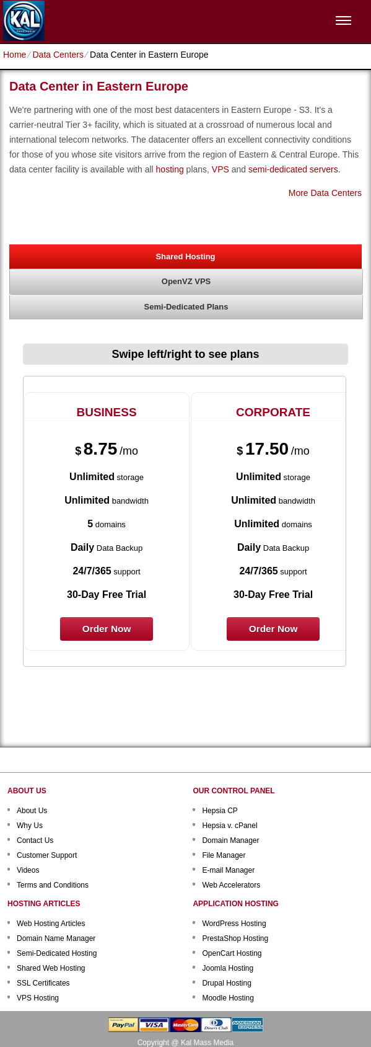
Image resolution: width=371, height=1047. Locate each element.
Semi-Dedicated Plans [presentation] (186, 306)
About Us (32, 810)
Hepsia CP (219, 810)
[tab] (185, 256)
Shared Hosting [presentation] (185, 256)
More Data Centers (325, 193)
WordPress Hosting (234, 923)
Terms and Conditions (53, 885)
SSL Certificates (43, 983)
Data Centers (57, 55)
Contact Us (35, 840)
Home (14, 55)
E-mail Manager (228, 870)
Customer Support (47, 855)
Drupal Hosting (226, 983)
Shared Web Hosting (51, 968)
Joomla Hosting (227, 968)
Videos (28, 870)
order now (106, 628)
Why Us (30, 825)
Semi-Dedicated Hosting (57, 953)
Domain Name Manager (56, 938)
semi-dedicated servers (293, 169)
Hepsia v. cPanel (229, 825)
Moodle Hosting (227, 998)
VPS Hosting (38, 998)
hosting (170, 169)
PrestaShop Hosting (235, 938)
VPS (220, 169)
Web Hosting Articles (51, 923)
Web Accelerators (231, 885)
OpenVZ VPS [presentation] (186, 281)
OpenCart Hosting (231, 953)
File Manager (223, 855)
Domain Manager (230, 840)
